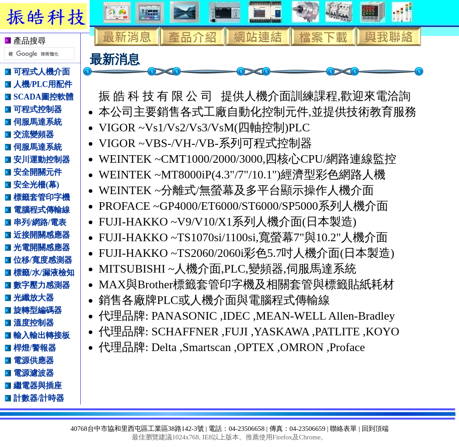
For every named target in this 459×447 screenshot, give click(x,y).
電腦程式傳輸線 (41, 209)
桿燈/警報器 (34, 347)
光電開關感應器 (41, 247)
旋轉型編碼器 (37, 310)
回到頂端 (375, 428)
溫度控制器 (33, 322)
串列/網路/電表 (39, 222)
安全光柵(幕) (36, 184)
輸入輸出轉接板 (41, 335)
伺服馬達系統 (37, 121)
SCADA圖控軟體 (43, 96)
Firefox (282, 437)
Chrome (309, 437)
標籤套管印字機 (41, 197)
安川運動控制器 (41, 159)
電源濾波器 (33, 373)
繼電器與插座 (37, 385)
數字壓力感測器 (41, 285)
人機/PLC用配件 (42, 84)
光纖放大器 (33, 297)
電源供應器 (33, 360)
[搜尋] (38, 54)
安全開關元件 (37, 172)
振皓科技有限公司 (50, 16)
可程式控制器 (37, 109)
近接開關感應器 (41, 234)
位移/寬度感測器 (42, 260)
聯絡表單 (343, 428)
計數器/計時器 (38, 398)
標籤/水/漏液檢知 (43, 272)
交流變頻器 (33, 134)
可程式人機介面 (41, 71)
